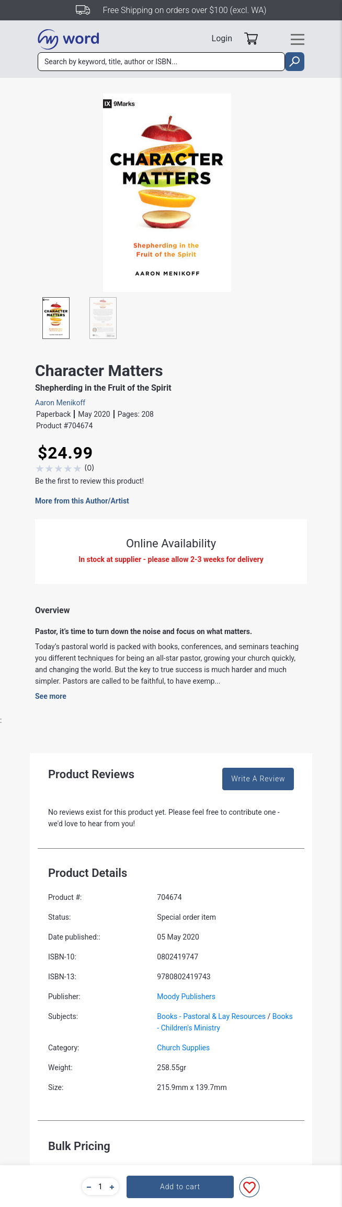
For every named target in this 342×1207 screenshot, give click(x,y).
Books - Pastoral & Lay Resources (211, 1016)
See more (50, 696)
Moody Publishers (186, 996)
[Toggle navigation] (297, 39)
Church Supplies (183, 1048)
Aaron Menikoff (60, 403)
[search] (294, 61)
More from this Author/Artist (82, 501)
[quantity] (100, 1186)
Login (222, 38)
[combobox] (161, 61)
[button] (87, 1186)
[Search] (161, 61)
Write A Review (258, 779)
